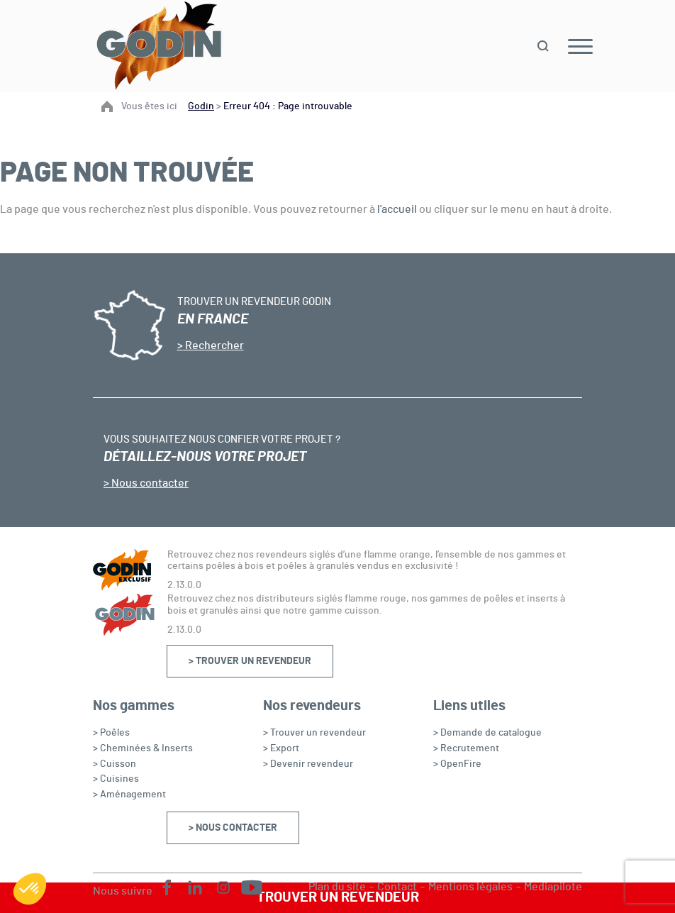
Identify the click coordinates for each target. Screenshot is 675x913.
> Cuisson (114, 764)
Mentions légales (470, 886)
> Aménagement (129, 794)
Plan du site (337, 886)
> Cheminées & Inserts (143, 748)
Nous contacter (149, 483)
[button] (30, 889)
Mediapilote (553, 886)
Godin (201, 106)
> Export (281, 748)
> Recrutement (466, 748)
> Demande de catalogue (487, 733)
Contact (397, 886)
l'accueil (397, 209)
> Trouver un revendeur (250, 661)
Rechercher (213, 345)
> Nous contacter (233, 828)
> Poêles (111, 733)
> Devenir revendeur (308, 764)
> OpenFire (457, 764)
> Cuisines (116, 779)
